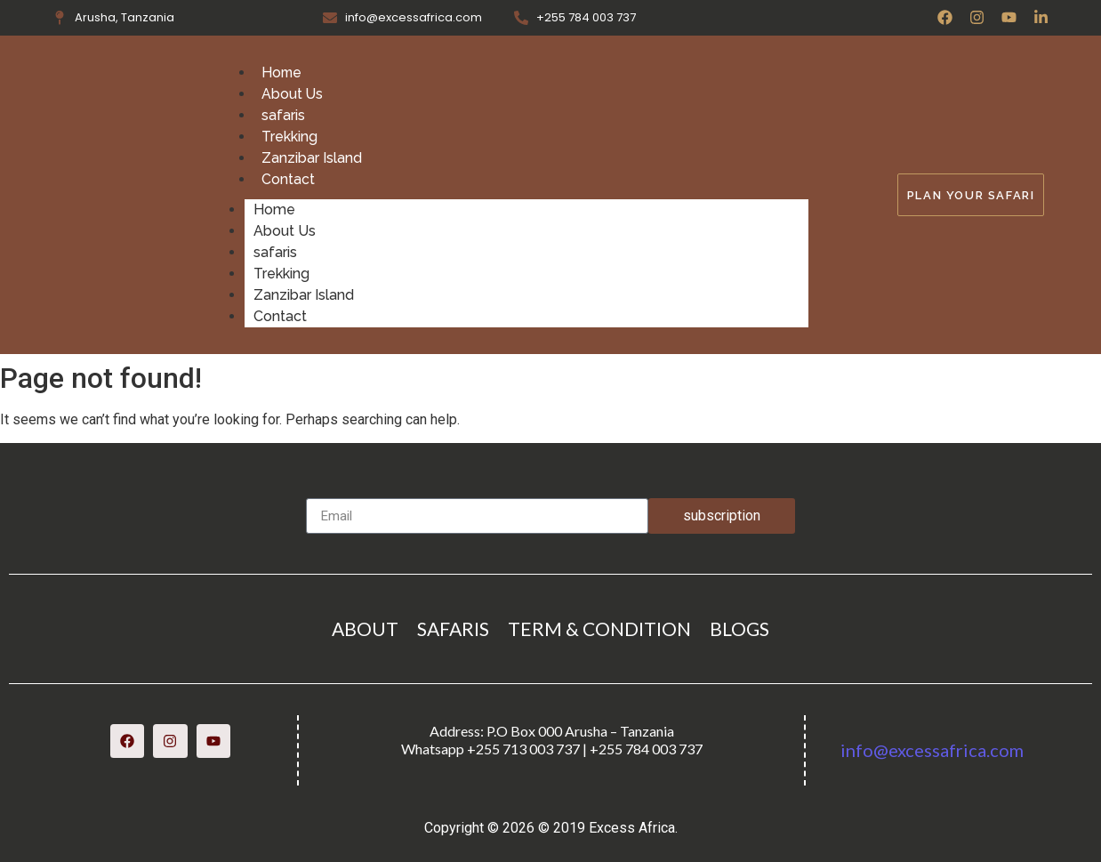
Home (282, 72)
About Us (292, 93)
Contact (288, 179)
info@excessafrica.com (932, 750)
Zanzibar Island (311, 157)
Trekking (289, 136)
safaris (283, 115)
